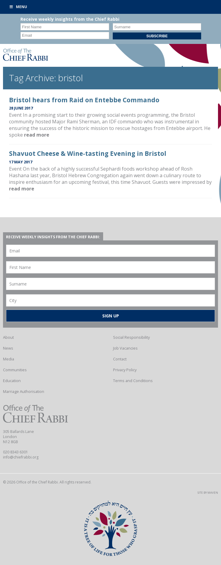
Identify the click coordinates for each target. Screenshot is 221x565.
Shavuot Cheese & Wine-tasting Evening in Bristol (87, 153)
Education (12, 380)
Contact (120, 359)
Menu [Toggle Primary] (18, 6)
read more (36, 134)
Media (8, 359)
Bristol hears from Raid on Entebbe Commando (84, 100)
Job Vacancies (125, 348)
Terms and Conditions (133, 380)
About (8, 337)
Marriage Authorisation (23, 391)
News (8, 348)
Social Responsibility (131, 337)
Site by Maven (208, 493)
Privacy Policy (125, 369)
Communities (15, 369)
